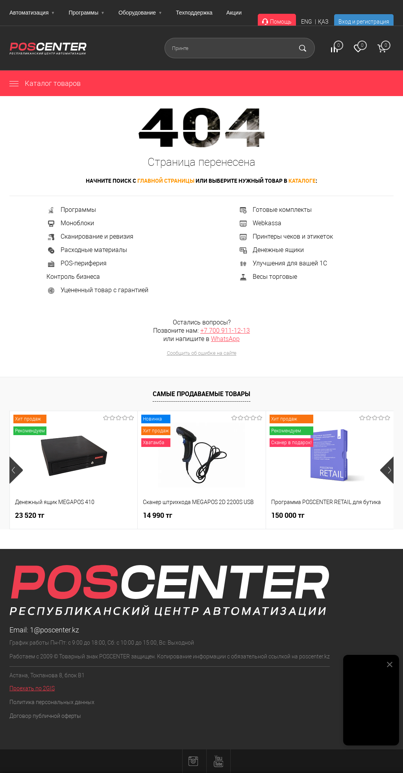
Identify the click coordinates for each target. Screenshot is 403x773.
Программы (86, 12)
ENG (306, 22)
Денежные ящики (271, 250)
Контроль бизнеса (73, 276)
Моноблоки (70, 223)
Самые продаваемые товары (201, 393)
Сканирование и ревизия (89, 236)
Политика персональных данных (51, 702)
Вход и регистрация (363, 22)
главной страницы (165, 180)
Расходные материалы (86, 250)
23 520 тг (29, 515)
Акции (234, 12)
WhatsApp (225, 339)
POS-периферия (76, 263)
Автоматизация (32, 12)
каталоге (302, 180)
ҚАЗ (323, 22)
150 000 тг (288, 515)
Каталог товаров (45, 83)
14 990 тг (157, 515)
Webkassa (259, 223)
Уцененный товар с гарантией (97, 290)
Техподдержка (194, 12)
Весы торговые (267, 276)
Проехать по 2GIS (32, 688)
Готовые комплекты (275, 209)
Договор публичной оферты (45, 716)
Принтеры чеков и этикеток (285, 236)
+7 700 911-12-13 (225, 330)
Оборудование (140, 12)
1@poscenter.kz (54, 630)
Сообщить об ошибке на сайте (202, 353)
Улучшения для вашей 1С (282, 263)
